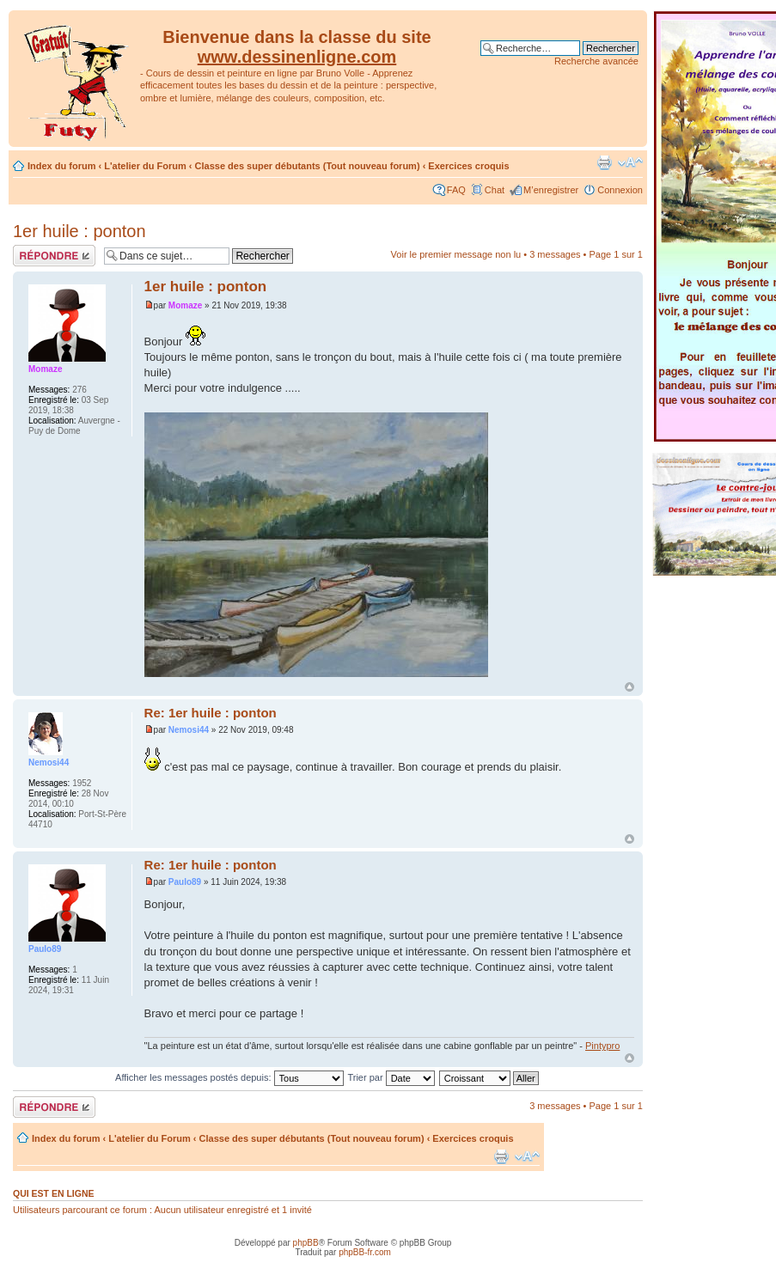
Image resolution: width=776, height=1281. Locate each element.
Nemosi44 (188, 730)
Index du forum (61, 166)
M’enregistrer (550, 190)
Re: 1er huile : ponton (210, 712)
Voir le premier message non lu (456, 254)
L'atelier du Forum (145, 166)
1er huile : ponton (79, 231)
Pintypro (602, 1045)
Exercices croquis (468, 166)
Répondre (54, 255)
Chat (494, 190)
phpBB (306, 1242)
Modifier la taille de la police (630, 162)
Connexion (620, 190)
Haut (629, 687)
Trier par (390, 1077)
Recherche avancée (596, 61)
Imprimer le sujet (604, 162)
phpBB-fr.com (365, 1252)
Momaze (185, 305)
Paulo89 (184, 882)
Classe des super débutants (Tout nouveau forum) (307, 166)
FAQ (456, 190)
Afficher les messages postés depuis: (229, 1077)
